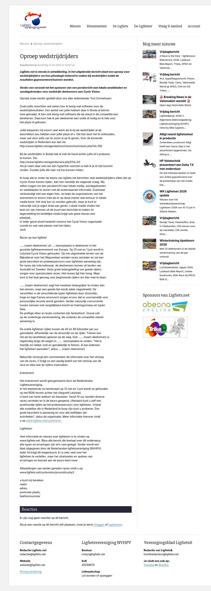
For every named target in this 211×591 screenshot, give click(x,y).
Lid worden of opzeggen (97, 575)
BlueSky (164, 565)
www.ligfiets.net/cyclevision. (44, 420)
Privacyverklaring (30, 571)
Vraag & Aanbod (170, 26)
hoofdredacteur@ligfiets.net (161, 554)
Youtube (149, 565)
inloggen (99, 524)
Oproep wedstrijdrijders (48, 43)
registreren (115, 524)
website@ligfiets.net (32, 565)
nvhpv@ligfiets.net (93, 554)
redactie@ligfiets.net (33, 554)
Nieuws (24, 43)
